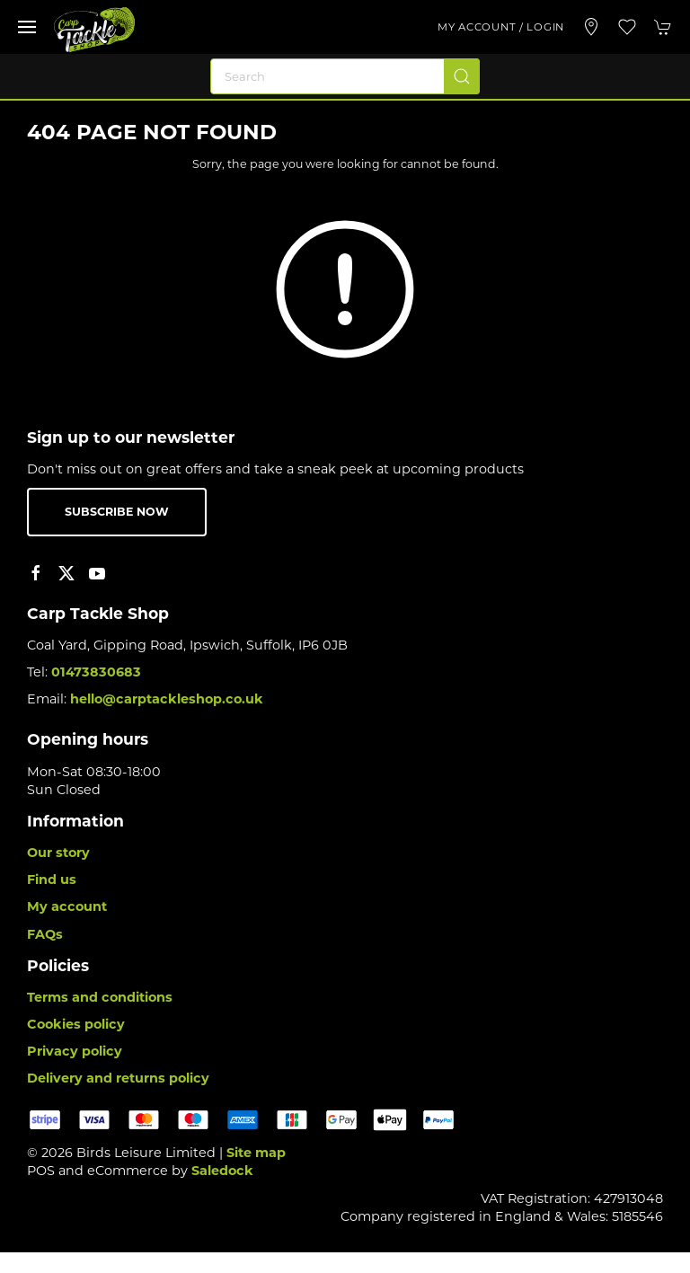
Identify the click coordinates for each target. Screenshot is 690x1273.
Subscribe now (117, 511)
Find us (51, 879)
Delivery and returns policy (118, 1078)
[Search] (345, 76)
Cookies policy (76, 1024)
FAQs (45, 934)
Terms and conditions (99, 997)
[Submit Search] (462, 76)
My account (67, 906)
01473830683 (96, 672)
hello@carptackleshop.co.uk (166, 699)
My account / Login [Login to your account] (501, 27)
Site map (256, 1153)
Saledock (222, 1170)
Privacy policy (74, 1051)
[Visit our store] (591, 26)
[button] (27, 26)
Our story (58, 852)
